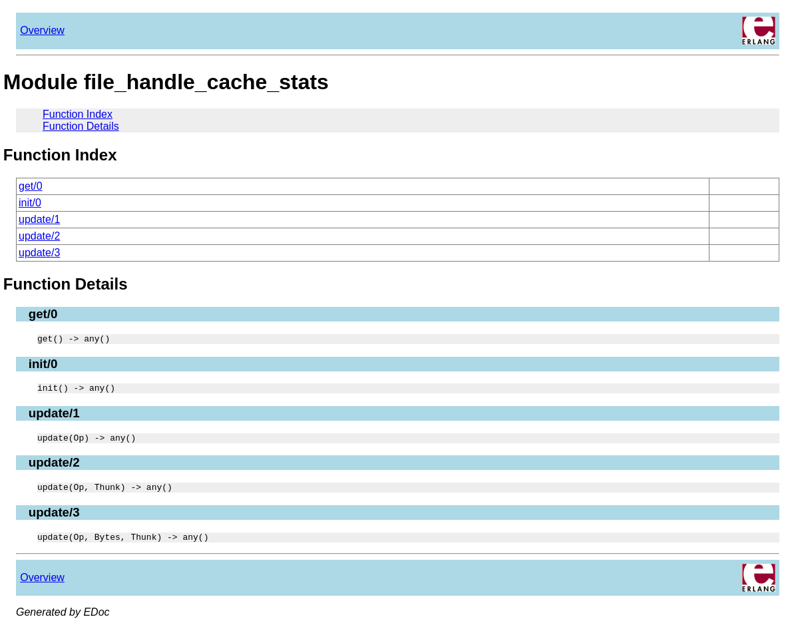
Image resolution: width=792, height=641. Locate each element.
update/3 (39, 252)
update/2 (39, 236)
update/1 (39, 219)
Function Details (81, 126)
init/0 (30, 202)
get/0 (31, 186)
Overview (42, 30)
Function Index (77, 114)
